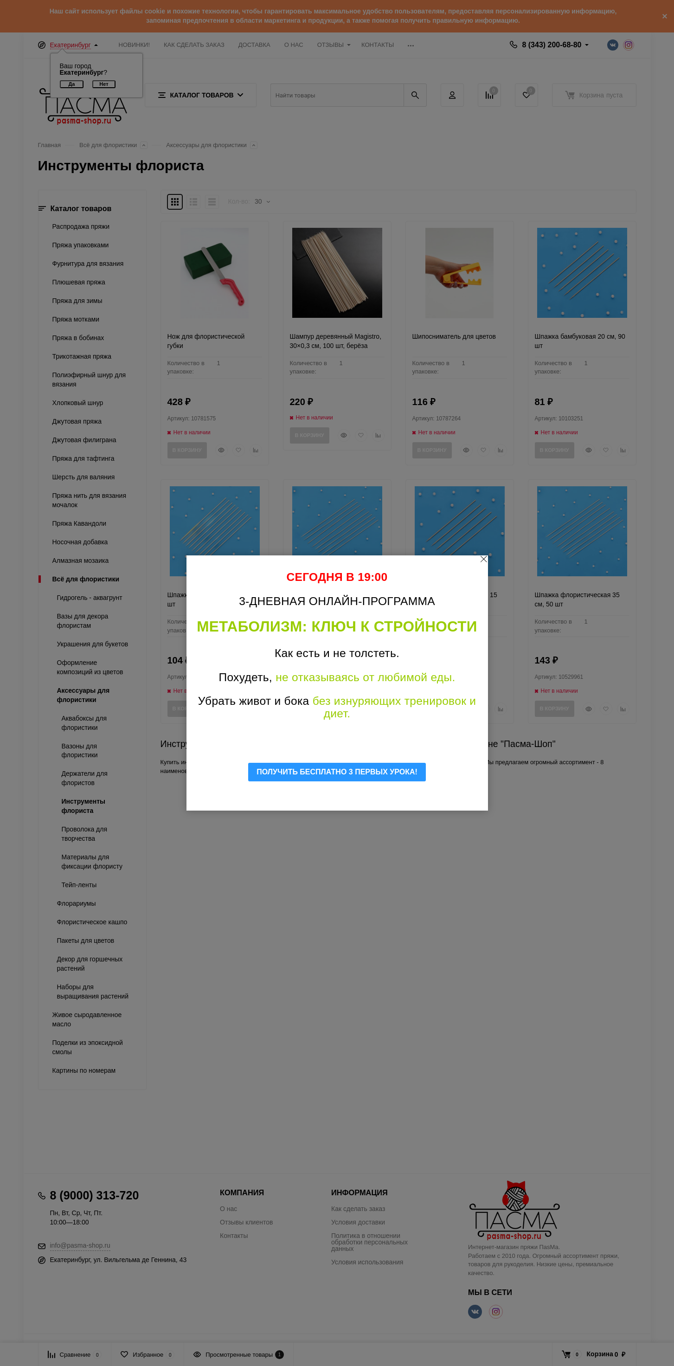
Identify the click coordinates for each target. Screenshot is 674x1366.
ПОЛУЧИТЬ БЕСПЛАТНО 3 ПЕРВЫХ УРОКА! (337, 772)
